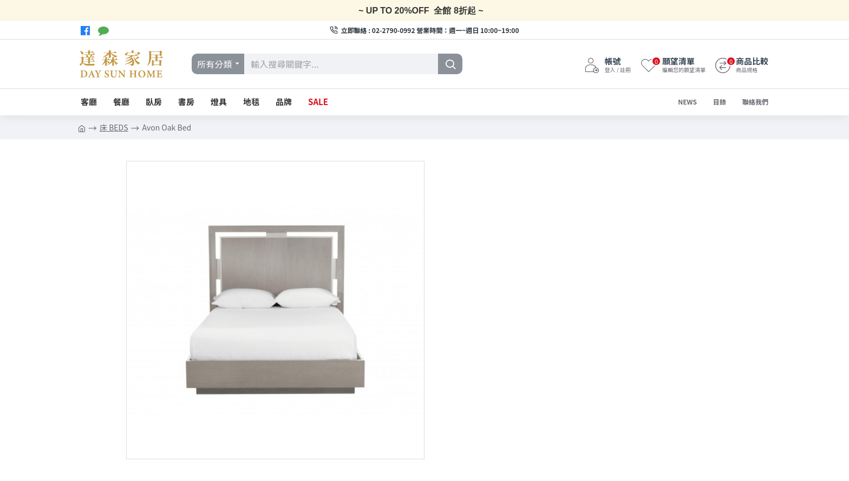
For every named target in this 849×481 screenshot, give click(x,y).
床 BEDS (114, 127)
